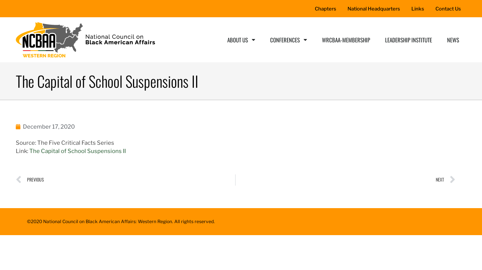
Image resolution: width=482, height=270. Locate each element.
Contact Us (448, 9)
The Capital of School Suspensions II (77, 151)
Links (417, 9)
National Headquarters (374, 9)
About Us (241, 39)
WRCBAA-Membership (346, 40)
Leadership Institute (408, 40)
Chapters (325, 9)
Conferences (288, 39)
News (453, 40)
